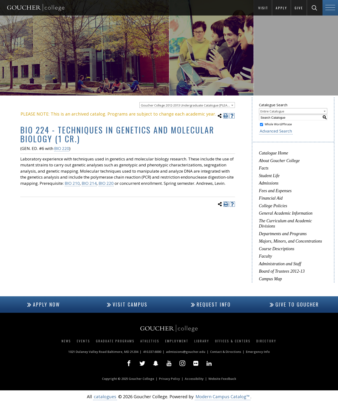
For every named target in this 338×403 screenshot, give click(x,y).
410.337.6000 (152, 352)
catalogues (105, 396)
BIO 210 (72, 183)
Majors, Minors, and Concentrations (290, 241)
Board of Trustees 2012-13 (282, 271)
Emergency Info (258, 352)
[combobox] (187, 105)
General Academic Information (286, 213)
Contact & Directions (225, 352)
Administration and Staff (280, 263)
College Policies (273, 205)
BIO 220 (61, 148)
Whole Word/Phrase (278, 124)
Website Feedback (222, 378)
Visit (263, 7)
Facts (264, 168)
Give (299, 7)
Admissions (269, 183)
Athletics (149, 341)
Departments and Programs (283, 233)
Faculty (265, 256)
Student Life (269, 175)
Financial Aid (271, 198)
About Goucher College (279, 160)
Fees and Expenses (275, 190)
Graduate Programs (115, 341)
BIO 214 (89, 183)
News (66, 341)
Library (201, 341)
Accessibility (194, 378)
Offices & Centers (233, 341)
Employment (177, 341)
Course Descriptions (277, 248)
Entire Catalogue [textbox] (272, 111)
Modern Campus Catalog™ (222, 396)
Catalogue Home (273, 153)
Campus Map (270, 278)
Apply (281, 7)
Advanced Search (276, 131)
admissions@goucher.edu (185, 352)
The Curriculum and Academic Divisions (285, 223)
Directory (266, 341)
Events (83, 341)
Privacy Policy (169, 378)
